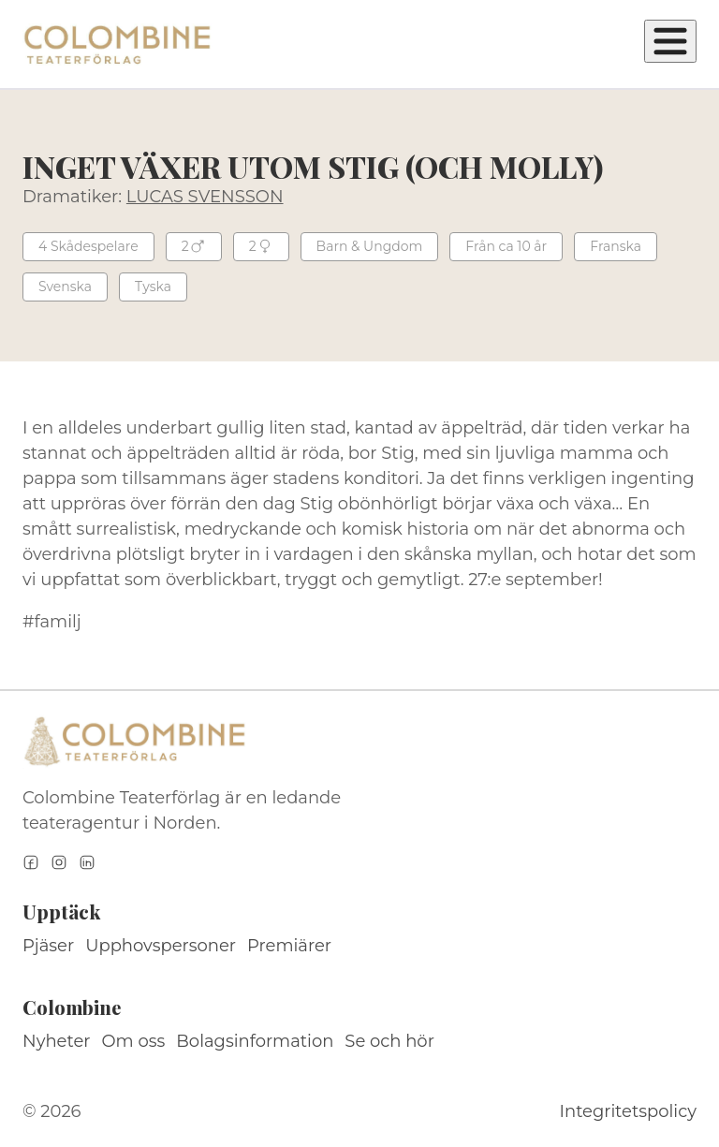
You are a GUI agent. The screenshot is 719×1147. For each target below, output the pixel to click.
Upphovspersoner (160, 945)
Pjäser (48, 945)
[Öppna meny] (670, 41)
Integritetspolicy (628, 1111)
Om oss (134, 1041)
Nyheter (56, 1041)
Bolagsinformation (254, 1041)
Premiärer (289, 945)
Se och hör (389, 1041)
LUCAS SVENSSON (205, 196)
